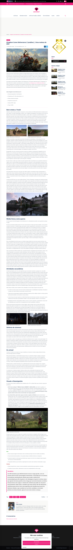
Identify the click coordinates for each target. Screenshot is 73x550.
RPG (11, 497)
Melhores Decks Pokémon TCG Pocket (16, 3)
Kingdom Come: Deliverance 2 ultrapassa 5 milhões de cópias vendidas (62, 70)
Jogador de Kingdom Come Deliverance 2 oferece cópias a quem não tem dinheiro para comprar (61, 93)
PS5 (18, 497)
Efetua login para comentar (11, 518)
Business (8, 548)
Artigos (7, 34)
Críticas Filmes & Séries (35, 15)
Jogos (57, 15)
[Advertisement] (36, 26)
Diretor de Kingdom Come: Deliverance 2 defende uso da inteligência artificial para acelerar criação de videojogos (61, 87)
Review (8, 40)
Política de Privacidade (15, 548)
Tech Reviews (46, 15)
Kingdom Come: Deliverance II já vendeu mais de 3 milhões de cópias (62, 82)
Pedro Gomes (11, 46)
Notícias (16, 15)
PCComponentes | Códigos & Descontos (34, 3)
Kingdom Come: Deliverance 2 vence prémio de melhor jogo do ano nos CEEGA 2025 (62, 76)
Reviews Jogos (23, 15)
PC (14, 497)
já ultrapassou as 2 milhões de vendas (36, 83)
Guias (53, 15)
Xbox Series (23, 497)
